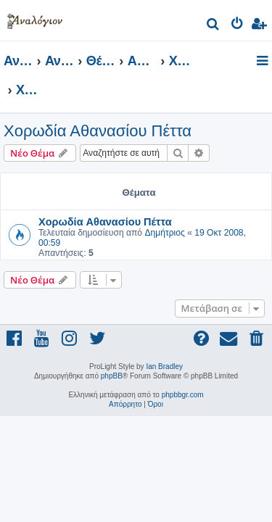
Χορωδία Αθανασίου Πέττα (97, 131)
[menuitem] (213, 26)
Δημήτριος (164, 233)
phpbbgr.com (183, 395)
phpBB (112, 376)
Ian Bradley (164, 366)
